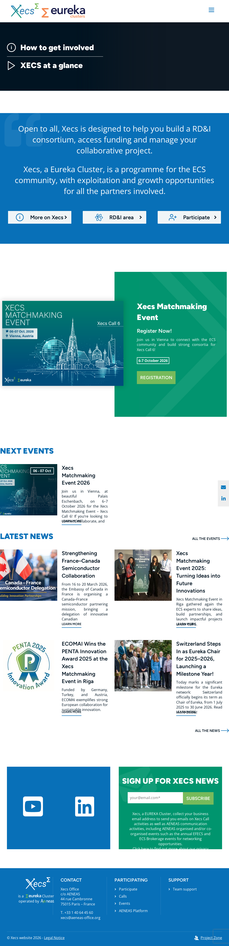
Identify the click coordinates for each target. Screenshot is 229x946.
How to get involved (50, 47)
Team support (185, 889)
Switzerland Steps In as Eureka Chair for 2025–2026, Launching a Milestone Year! (198, 658)
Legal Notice (54, 937)
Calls (123, 896)
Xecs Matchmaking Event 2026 (78, 475)
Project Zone (211, 937)
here (145, 848)
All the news (207, 731)
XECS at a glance (45, 65)
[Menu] (211, 9)
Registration (156, 377)
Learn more (71, 521)
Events (124, 903)
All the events (206, 539)
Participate (128, 889)
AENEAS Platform (133, 910)
